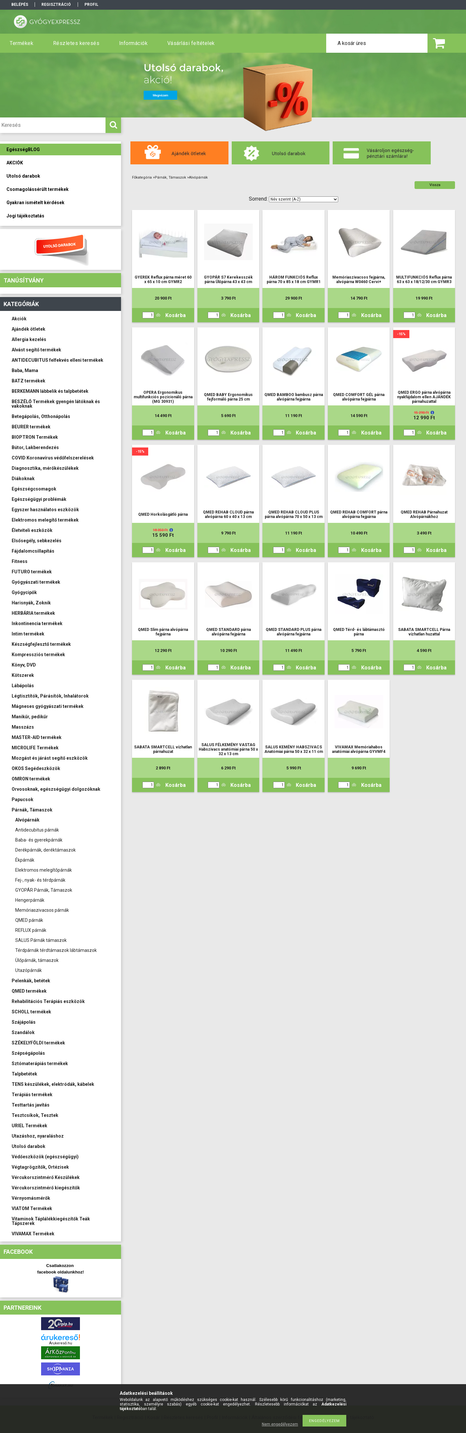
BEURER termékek (31, 426)
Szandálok (23, 1032)
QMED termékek (29, 991)
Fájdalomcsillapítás (33, 551)
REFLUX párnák (30, 930)
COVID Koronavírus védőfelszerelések (53, 457)
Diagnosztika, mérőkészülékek (45, 468)
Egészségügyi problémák (39, 499)
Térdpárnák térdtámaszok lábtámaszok (56, 950)
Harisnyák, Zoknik (31, 602)
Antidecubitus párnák (37, 829)
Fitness (20, 561)
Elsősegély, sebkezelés (36, 540)
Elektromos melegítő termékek (45, 520)
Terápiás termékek (32, 1094)
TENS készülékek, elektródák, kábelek (53, 1084)
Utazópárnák (28, 970)
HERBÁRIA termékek (33, 613)
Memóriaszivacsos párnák (42, 910)
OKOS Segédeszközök (36, 768)
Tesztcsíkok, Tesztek (35, 1115)
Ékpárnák (24, 860)
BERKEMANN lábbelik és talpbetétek (50, 391)
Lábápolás (23, 685)
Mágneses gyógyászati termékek (47, 706)
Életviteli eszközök (32, 530)
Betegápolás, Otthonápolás (41, 416)
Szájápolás (24, 1022)
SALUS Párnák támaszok (41, 940)
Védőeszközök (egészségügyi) (45, 1156)
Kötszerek (23, 675)
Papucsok (22, 799)
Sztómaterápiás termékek (40, 1063)
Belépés (19, 4)
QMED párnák (29, 920)
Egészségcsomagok (34, 488)
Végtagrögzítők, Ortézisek (40, 1167)
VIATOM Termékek (32, 1208)
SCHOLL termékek (31, 1011)
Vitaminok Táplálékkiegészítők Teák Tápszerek (51, 1221)
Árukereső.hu (60, 1343)
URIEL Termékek (29, 1125)
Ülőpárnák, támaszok (37, 960)
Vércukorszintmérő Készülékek (46, 1177)
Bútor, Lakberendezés (35, 447)
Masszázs (23, 727)
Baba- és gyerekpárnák (38, 840)
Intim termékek (28, 633)
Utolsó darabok (28, 1146)
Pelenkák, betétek (31, 980)
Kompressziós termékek (38, 654)
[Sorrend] (303, 199)
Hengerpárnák (29, 900)
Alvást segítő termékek (36, 349)
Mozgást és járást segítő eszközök (50, 758)
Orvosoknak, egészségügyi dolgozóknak (56, 789)
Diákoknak (23, 478)
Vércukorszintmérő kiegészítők (46, 1187)
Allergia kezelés (29, 339)
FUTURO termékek (32, 571)
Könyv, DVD (24, 664)
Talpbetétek (24, 1073)
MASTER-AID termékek (36, 737)
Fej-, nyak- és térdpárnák (40, 880)
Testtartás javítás (31, 1105)
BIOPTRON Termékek (35, 437)
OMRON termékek (31, 778)
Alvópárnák (27, 819)
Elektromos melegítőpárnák (43, 870)
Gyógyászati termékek (36, 582)
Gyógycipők (24, 592)
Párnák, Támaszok (32, 809)
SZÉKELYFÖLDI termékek (38, 1042)
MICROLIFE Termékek (35, 747)
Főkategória (142, 177)
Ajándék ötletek (28, 329)
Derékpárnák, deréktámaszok (45, 850)
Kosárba (175, 315)
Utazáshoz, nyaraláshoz (38, 1136)
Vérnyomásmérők (31, 1198)
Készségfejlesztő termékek (41, 644)
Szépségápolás (28, 1053)
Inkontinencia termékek (37, 623)
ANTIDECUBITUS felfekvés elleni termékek (57, 360)
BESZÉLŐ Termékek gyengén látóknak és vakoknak (56, 404)
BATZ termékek (28, 380)
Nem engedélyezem (280, 1424)
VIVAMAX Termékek (33, 1233)
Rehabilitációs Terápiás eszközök (48, 1001)
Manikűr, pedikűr (30, 716)
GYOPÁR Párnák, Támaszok (43, 890)
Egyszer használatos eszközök (45, 509)
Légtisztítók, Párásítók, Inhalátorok (50, 696)
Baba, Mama (25, 370)
